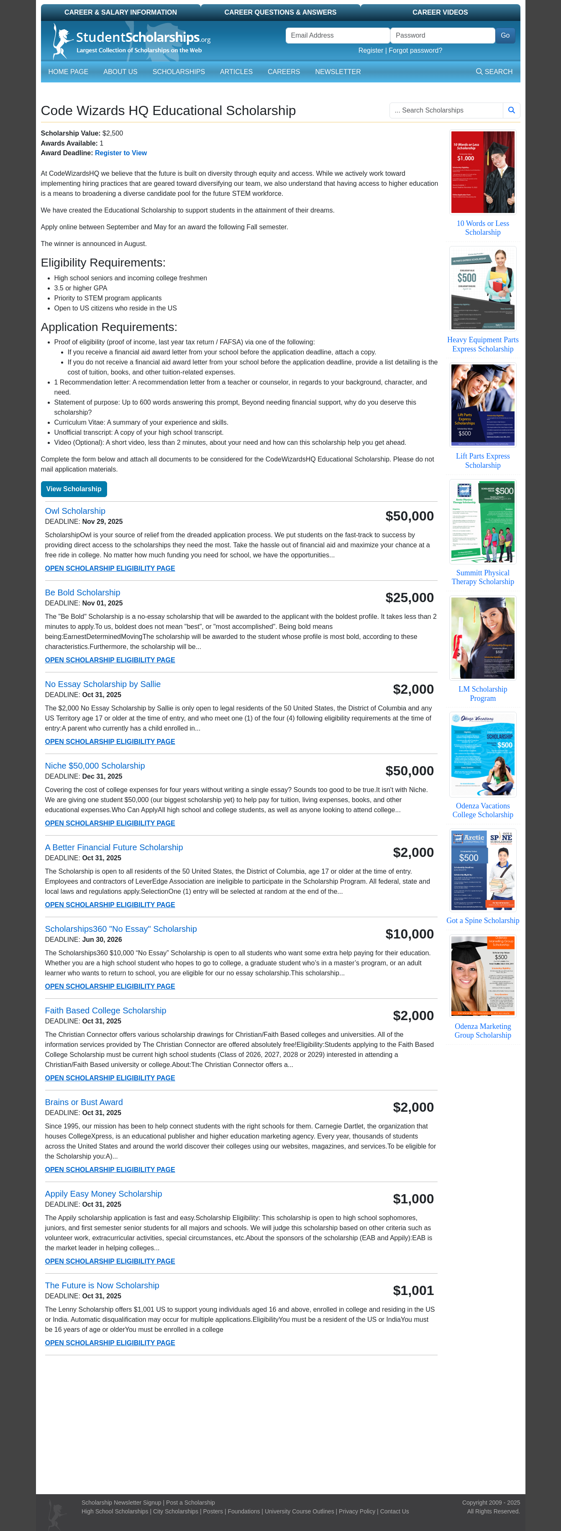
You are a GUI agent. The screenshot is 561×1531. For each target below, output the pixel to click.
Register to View (121, 152)
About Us (120, 71)
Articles (236, 71)
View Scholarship (74, 488)
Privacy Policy (357, 1511)
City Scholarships (175, 1511)
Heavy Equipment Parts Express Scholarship (483, 344)
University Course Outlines (299, 1511)
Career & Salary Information (120, 12)
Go (505, 35)
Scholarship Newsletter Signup (121, 1502)
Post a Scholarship (190, 1502)
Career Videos (440, 12)
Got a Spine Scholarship (482, 920)
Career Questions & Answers (281, 12)
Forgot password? (415, 50)
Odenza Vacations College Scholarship (483, 810)
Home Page (69, 71)
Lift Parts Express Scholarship (483, 460)
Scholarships (179, 71)
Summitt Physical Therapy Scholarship (483, 577)
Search (494, 71)
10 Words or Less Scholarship (483, 228)
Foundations (244, 1511)
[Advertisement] (280, 1424)
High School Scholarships (115, 1511)
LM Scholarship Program (483, 694)
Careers (284, 71)
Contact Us (394, 1511)
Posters (213, 1511)
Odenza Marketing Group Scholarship (483, 1031)
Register (371, 50)
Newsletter (338, 71)
